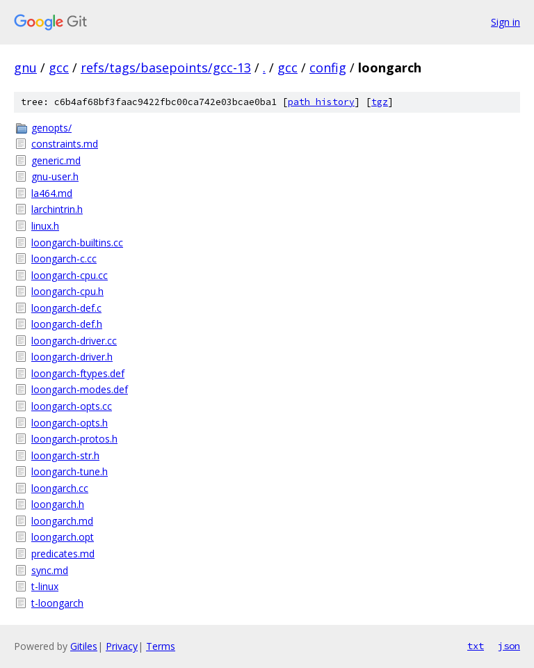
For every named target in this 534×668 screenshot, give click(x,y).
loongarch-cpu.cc (69, 275)
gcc (59, 67)
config (327, 67)
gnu (25, 67)
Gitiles (83, 646)
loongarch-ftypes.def (77, 373)
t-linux (44, 586)
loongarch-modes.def (79, 389)
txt (475, 645)
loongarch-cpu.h (67, 291)
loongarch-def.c (66, 308)
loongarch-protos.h (74, 438)
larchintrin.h (57, 209)
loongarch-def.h (66, 324)
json (509, 645)
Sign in (505, 22)
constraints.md (64, 143)
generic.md (56, 160)
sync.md (49, 570)
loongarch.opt (62, 536)
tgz (379, 102)
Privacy (122, 646)
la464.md (51, 193)
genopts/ (51, 127)
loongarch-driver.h (72, 356)
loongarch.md (62, 520)
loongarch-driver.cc (74, 340)
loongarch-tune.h (69, 471)
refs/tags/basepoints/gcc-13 (166, 67)
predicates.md (63, 553)
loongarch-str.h (65, 455)
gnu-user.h (55, 176)
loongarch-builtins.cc (77, 242)
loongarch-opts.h (69, 422)
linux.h (45, 225)
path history (321, 102)
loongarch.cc (59, 488)
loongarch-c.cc (64, 258)
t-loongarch (57, 603)
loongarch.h (57, 504)
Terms (160, 646)
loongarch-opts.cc (71, 406)
